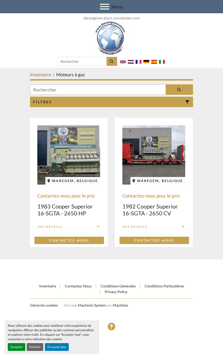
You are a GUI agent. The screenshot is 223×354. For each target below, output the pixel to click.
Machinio (120, 305)
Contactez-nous (78, 286)
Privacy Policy (116, 291)
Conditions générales (118, 286)
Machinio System (92, 305)
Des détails (50, 226)
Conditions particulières (164, 286)
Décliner (35, 347)
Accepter (16, 347)
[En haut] (111, 326)
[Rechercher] (98, 89)
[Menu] (104, 6)
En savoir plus (56, 347)
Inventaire (47, 286)
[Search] (81, 61)
